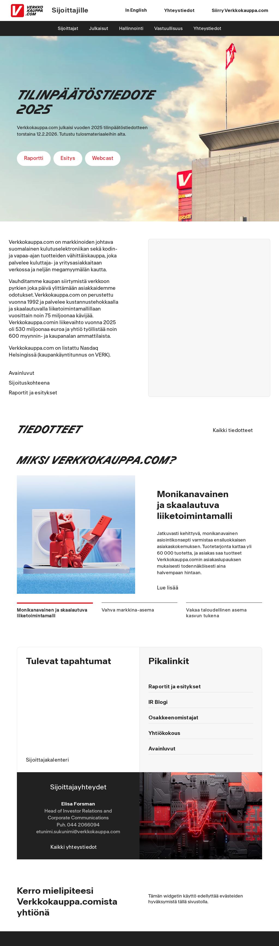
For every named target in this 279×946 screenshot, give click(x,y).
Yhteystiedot (207, 28)
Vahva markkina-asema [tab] (128, 610)
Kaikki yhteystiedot (73, 847)
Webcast (102, 158)
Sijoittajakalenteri (47, 760)
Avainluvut (21, 373)
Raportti (34, 158)
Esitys (67, 158)
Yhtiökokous (164, 733)
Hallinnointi (131, 28)
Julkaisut (98, 28)
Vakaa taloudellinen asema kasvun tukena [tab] (216, 613)
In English (136, 10)
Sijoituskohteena (29, 383)
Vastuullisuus (168, 28)
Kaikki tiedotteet (233, 430)
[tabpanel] (139, 534)
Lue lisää (167, 587)
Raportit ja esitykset (33, 392)
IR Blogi (158, 702)
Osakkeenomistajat (173, 717)
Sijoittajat (68, 28)
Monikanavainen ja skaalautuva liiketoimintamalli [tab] (52, 613)
